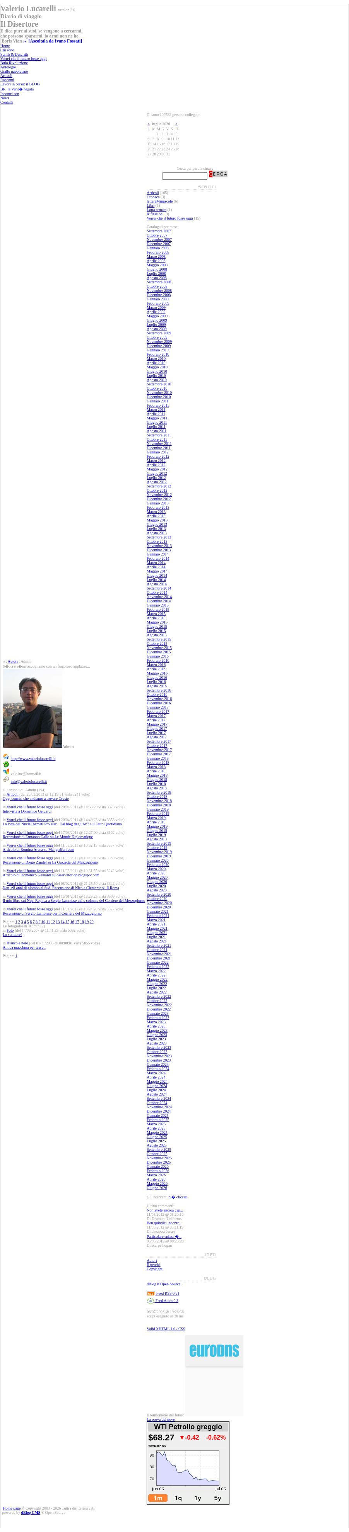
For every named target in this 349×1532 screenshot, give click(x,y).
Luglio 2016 (156, 682)
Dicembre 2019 (159, 856)
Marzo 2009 (156, 307)
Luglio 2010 (156, 375)
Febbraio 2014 (158, 558)
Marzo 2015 (156, 614)
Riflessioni (155, 214)
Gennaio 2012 (157, 452)
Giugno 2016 (157, 677)
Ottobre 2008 (157, 286)
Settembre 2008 (159, 282)
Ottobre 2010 (157, 388)
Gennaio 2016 (157, 656)
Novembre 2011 (159, 443)
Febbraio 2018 (158, 762)
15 (67, 922)
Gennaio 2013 (157, 503)
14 (63, 922)
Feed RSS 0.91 (163, 1293)
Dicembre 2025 (159, 1162)
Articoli (6, 75)
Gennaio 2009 (157, 299)
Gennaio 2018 (157, 758)
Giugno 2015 (157, 626)
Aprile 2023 (156, 1026)
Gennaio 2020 (157, 860)
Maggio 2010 (157, 367)
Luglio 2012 (156, 477)
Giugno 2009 (157, 320)
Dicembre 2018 (159, 805)
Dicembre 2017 (159, 754)
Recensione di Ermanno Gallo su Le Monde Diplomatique (48, 837)
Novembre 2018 (159, 801)
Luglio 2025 (156, 1141)
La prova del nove (160, 1419)
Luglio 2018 (156, 784)
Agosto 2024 (156, 1094)
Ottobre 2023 (157, 1052)
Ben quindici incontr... (164, 1223)
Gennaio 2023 (157, 1013)
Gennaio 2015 (157, 605)
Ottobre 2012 (157, 490)
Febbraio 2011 (158, 405)
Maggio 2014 (157, 571)
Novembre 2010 (159, 392)
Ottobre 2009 (157, 337)
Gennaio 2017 (157, 707)
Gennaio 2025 (157, 1115)
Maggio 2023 (157, 1030)
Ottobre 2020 (157, 898)
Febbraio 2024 (158, 1069)
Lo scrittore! (12, 934)
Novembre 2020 (159, 903)
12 (53, 922)
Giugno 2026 (157, 1188)
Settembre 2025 (159, 1149)
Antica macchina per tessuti (24, 947)
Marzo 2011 (156, 409)
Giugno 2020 (157, 881)
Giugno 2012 (157, 473)
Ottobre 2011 (157, 439)
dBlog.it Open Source (163, 1284)
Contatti (6, 102)
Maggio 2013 (157, 520)
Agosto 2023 (156, 1043)
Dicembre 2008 (159, 295)
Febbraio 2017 (158, 711)
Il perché (153, 1265)
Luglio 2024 (156, 1090)
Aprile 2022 (156, 975)
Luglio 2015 (156, 631)
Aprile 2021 (156, 924)
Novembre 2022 (159, 1005)
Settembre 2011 (159, 435)
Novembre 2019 (159, 852)
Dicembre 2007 (159, 244)
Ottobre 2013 (157, 541)
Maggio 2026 (157, 1183)
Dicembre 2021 (159, 958)
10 (43, 922)
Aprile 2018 (156, 771)
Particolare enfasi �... (164, 1236)
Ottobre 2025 (157, 1154)
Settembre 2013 (159, 537)
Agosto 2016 (156, 686)
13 (58, 922)
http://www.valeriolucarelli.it (33, 759)
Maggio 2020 (157, 877)
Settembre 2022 (159, 996)
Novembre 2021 (159, 954)
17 (77, 922)
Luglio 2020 (156, 886)
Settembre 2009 (159, 333)
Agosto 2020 (156, 890)
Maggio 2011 (157, 418)
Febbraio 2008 (158, 252)
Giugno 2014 (157, 575)
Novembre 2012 (159, 494)
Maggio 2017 (157, 724)
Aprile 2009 (156, 312)
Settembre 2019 (159, 843)
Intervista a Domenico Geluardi (27, 811)
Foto (10, 930)
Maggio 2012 (157, 469)
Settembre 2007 (159, 231)
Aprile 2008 (156, 261)
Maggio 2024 (157, 1081)
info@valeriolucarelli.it (29, 781)
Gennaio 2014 (157, 554)
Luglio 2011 (156, 426)
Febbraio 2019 (158, 813)
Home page (12, 1508)
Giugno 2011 (157, 422)
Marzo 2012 (156, 460)
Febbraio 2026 (158, 1171)
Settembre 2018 (159, 792)
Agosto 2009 (156, 329)
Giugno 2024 (157, 1086)
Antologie (8, 67)
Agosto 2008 (156, 278)
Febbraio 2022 (158, 967)
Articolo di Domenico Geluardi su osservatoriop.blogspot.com (51, 875)
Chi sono (7, 50)
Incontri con (9, 94)
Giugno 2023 (157, 1035)
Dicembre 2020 (159, 907)
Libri (150, 205)
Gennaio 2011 (157, 401)
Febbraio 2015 (158, 609)
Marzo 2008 (156, 256)
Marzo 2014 (156, 563)
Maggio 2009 (157, 316)
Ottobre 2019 (157, 847)
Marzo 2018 (156, 767)
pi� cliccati (177, 1197)
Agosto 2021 (156, 941)
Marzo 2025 (156, 1124)
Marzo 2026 (156, 1175)
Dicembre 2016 (159, 703)
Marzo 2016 (156, 665)
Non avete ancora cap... (165, 1210)
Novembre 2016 (159, 699)
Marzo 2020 (156, 869)
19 (87, 922)
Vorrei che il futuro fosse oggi (23, 58)
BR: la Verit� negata (17, 89)
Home (5, 46)
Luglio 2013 (156, 529)
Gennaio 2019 (157, 809)
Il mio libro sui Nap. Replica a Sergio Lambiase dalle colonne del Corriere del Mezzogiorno (74, 900)
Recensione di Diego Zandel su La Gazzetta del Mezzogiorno (50, 862)
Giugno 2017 (157, 728)
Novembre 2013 (159, 546)
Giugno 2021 (157, 932)
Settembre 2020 (159, 894)
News (4, 98)
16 (72, 922)
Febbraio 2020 (158, 864)
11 (48, 922)
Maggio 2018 (157, 775)
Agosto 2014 (156, 584)
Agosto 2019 (156, 839)
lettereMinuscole (160, 201)
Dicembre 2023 (159, 1060)
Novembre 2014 (159, 597)
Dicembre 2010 (159, 397)
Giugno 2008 (157, 269)
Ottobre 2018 (157, 796)
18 (82, 922)
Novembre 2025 (159, 1158)
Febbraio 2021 (158, 915)
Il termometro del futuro (165, 1415)
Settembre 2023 (159, 1047)
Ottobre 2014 (157, 592)
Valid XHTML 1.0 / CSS (166, 1329)
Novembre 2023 (159, 1056)
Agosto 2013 (156, 533)
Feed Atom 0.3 (162, 1301)
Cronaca (153, 197)
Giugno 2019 (157, 830)
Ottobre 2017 (157, 745)
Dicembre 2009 (159, 346)
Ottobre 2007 (157, 235)
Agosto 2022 (156, 992)
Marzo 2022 (156, 971)
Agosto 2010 (156, 380)
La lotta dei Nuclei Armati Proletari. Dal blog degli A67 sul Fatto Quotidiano (62, 824)
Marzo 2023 (156, 1022)
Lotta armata (156, 210)
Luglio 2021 (156, 937)
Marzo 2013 (156, 512)
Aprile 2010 (156, 363)
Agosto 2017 (156, 737)
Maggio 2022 (157, 979)
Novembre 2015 (159, 648)
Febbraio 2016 (158, 660)
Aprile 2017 (156, 720)
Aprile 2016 (156, 669)
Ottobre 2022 (157, 1001)
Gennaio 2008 (157, 248)
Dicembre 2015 (159, 652)
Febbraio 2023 (158, 1018)
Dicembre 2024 (159, 1111)
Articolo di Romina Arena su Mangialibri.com (38, 849)
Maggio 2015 (157, 622)
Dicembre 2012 (159, 499)
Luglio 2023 (156, 1039)
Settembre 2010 (159, 384)
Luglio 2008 (156, 273)
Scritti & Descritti (14, 54)
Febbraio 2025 (158, 1120)
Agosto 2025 (156, 1145)
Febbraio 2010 (158, 354)
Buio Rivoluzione (14, 63)
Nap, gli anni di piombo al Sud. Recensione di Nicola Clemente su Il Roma (61, 888)
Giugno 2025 (157, 1137)
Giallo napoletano (14, 71)
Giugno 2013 (157, 524)
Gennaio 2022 (157, 962)
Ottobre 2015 (157, 643)
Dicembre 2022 (159, 1009)
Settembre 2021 (159, 945)
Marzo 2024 (156, 1073)
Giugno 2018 (157, 779)
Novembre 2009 (159, 341)
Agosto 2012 (156, 482)
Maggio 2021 (157, 928)
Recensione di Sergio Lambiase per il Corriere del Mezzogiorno (52, 913)
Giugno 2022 (157, 984)
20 (92, 922)
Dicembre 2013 (159, 550)
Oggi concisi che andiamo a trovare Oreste (36, 798)
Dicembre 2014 (159, 601)
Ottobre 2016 (157, 694)
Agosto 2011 (156, 431)
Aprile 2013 (156, 516)
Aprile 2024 (156, 1077)
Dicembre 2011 (159, 448)
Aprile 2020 (156, 873)
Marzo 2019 (156, 818)
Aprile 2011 (156, 414)
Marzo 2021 (156, 920)
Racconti (7, 80)
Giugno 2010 (157, 371)
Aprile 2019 (156, 822)
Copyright (155, 1269)
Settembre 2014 (159, 588)
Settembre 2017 (159, 741)
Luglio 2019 (156, 835)
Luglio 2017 (156, 733)
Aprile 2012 (156, 465)
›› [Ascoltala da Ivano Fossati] (52, 41)
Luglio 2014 (156, 580)
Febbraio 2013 (158, 507)
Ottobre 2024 (157, 1103)
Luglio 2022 (156, 988)
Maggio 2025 (157, 1132)
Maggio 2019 (157, 826)
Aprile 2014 (156, 567)
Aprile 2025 (156, 1128)
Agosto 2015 (156, 635)
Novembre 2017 (159, 750)
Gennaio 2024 (157, 1064)
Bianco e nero (17, 943)
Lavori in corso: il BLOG (20, 84)
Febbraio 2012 (158, 456)
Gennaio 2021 (157, 911)
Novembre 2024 (159, 1107)
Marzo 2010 (156, 358)
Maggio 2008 (157, 265)
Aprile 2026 (156, 1179)
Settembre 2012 (159, 486)
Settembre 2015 (159, 639)
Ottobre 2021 (157, 949)
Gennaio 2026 (157, 1166)
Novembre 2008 (159, 290)
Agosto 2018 (156, 788)
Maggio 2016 (157, 673)
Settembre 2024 (159, 1098)
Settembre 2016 (159, 690)
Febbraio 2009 (158, 303)
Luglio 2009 (156, 324)
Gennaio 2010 (157, 350)
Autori (13, 661)
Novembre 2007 (159, 239)
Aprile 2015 (156, 618)
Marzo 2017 (156, 716)
